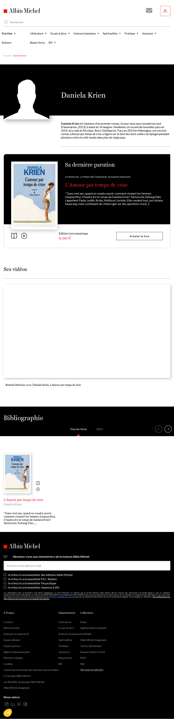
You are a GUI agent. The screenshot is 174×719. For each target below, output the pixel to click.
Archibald (85, 633)
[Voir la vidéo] (38, 489)
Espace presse (12, 645)
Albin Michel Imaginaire (17, 687)
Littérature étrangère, (94, 177)
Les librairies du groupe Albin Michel (24, 681)
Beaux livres (65, 657)
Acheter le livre (139, 236)
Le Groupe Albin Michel (17, 675)
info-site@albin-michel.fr (63, 597)
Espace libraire (12, 639)
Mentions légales (13, 657)
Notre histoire (12, 627)
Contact (8, 622)
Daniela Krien (13, 504)
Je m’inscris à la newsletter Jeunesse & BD (33, 587)
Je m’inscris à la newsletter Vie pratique (32, 583)
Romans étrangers (119, 177)
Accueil (7, 55)
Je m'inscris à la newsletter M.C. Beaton (32, 579)
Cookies (8, 663)
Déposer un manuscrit (16, 633)
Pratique (63, 645)
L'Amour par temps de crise (96, 185)
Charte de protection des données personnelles (31, 669)
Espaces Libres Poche (92, 651)
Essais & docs (66, 627)
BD (60, 663)
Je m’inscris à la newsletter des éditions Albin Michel (40, 574)
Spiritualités (65, 639)
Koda (83, 622)
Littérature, (72, 177)
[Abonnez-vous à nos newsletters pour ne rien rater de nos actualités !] (148, 10)
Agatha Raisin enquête (93, 627)
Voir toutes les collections (91, 669)
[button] (7, 712)
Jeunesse (64, 651)
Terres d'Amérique (91, 645)
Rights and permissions (17, 651)
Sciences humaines (69, 633)
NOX (83, 657)
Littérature (65, 622)
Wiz (82, 663)
